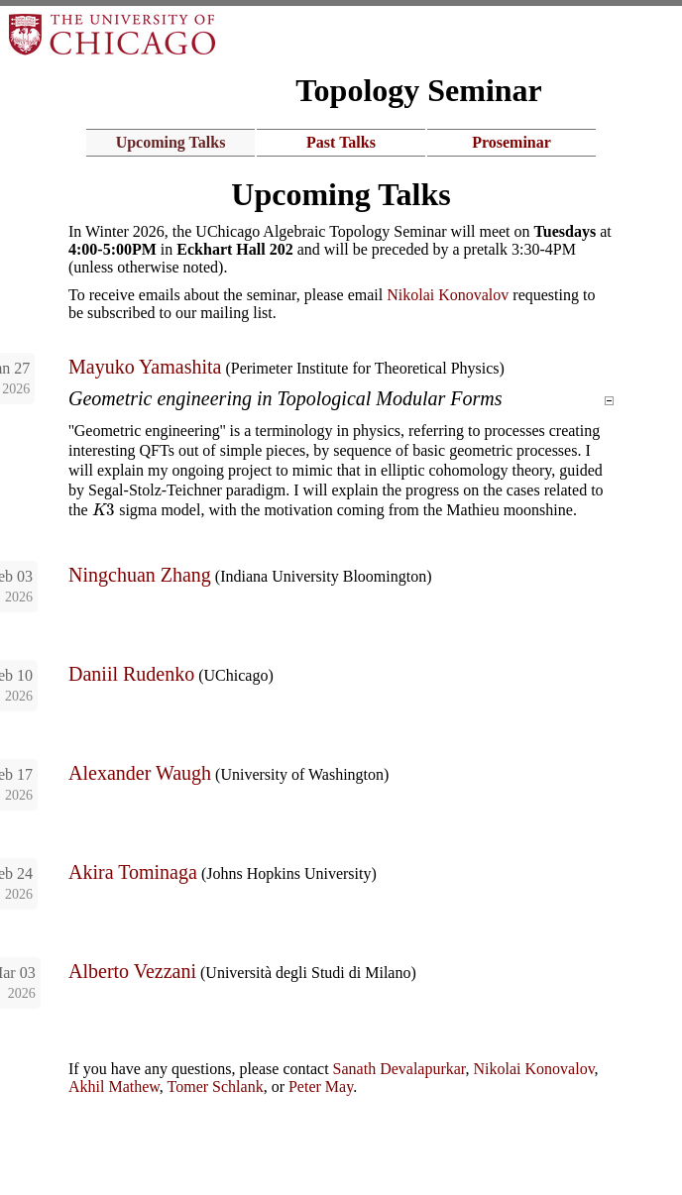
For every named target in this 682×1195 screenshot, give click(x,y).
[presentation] (104, 509)
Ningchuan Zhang (139, 575)
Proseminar (511, 142)
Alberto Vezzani (132, 971)
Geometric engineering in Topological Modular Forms (293, 398)
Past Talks (341, 142)
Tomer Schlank (216, 1086)
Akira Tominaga (132, 872)
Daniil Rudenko (131, 674)
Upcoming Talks (171, 142)
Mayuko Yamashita (144, 367)
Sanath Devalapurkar (399, 1068)
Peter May (320, 1086)
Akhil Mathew (114, 1086)
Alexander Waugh (139, 773)
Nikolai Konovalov (448, 294)
